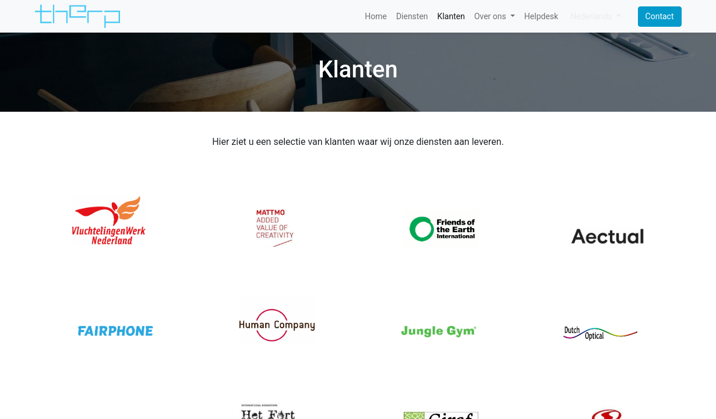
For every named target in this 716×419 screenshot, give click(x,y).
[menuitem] (375, 16)
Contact (660, 16)
